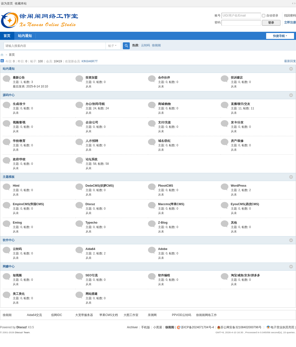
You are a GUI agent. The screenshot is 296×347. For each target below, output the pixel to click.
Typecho (91, 222)
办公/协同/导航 (95, 104)
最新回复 (290, 61)
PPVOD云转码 (181, 315)
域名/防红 (164, 141)
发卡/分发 (237, 122)
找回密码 (290, 15)
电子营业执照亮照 (280, 327)
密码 (218, 22)
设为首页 (7, 3)
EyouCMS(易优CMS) (245, 204)
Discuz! (22, 327)
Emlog (17, 222)
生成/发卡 (19, 104)
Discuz (90, 204)
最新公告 (19, 77)
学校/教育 (19, 141)
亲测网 (152, 315)
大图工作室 (131, 315)
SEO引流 (92, 275)
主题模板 (9, 177)
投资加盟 (91, 77)
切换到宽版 (294, 3)
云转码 (145, 45)
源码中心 (9, 95)
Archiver (132, 327)
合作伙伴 (164, 77)
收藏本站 (21, 3)
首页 (12, 54)
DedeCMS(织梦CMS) (100, 185)
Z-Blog (162, 222)
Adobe (162, 249)
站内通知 (25, 36)
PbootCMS (165, 185)
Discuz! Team (22, 332)
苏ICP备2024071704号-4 (197, 327)
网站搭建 (91, 294)
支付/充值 (164, 122)
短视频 (17, 275)
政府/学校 (19, 159)
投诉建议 (237, 77)
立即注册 (290, 22)
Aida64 (90, 249)
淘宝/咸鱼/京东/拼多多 (245, 275)
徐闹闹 (156, 45)
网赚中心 (9, 266)
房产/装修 (237, 141)
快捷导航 (279, 36)
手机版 (145, 327)
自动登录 (270, 15)
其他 (234, 222)
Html (16, 185)
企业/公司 (92, 122)
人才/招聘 (92, 141)
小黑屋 (157, 327)
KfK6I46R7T (90, 61)
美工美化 (19, 294)
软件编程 (164, 275)
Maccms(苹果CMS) (171, 204)
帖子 (111, 46)
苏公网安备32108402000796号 (241, 327)
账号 (218, 15)
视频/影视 (19, 122)
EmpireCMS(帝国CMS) (28, 204)
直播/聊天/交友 (240, 104)
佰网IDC (56, 315)
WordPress (238, 185)
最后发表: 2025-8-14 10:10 (30, 86)
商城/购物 (164, 104)
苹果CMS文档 (108, 315)
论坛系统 (91, 159)
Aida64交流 (34, 315)
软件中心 (9, 240)
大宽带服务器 (84, 315)
